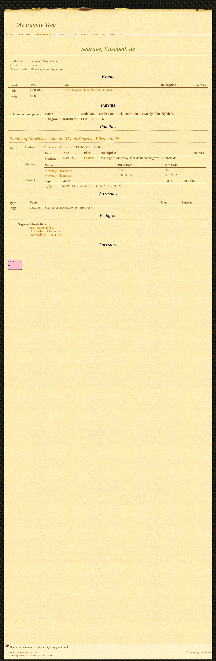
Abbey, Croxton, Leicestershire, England (88, 90)
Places (72, 34)
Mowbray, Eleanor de (58, 170)
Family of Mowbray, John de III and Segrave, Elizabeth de (64, 138)
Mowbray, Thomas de (58, 175)
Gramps (25, 652)
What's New (24, 34)
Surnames (59, 34)
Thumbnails (98, 34)
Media (84, 34)
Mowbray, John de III (57, 147)
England (89, 158)
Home (9, 34)
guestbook (62, 647)
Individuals (41, 34)
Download (115, 34)
